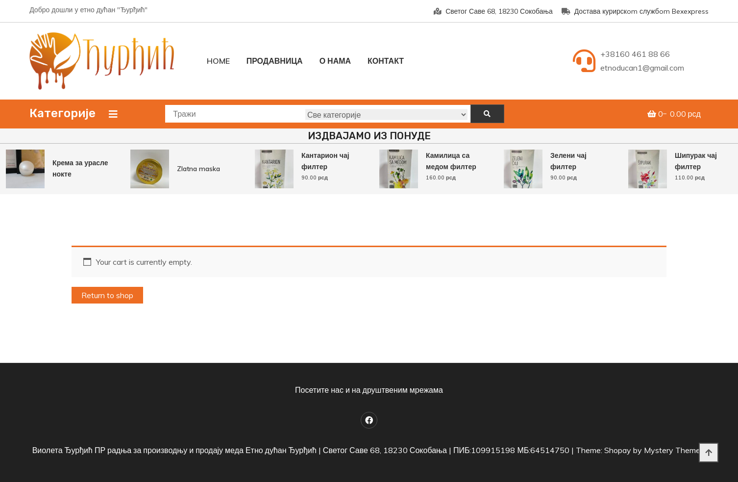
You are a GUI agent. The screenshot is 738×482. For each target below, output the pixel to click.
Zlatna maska (198, 168)
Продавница (274, 61)
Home (218, 61)
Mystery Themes (674, 450)
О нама (335, 61)
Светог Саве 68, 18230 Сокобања (493, 11)
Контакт (386, 61)
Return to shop (107, 295)
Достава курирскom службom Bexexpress (635, 11)
